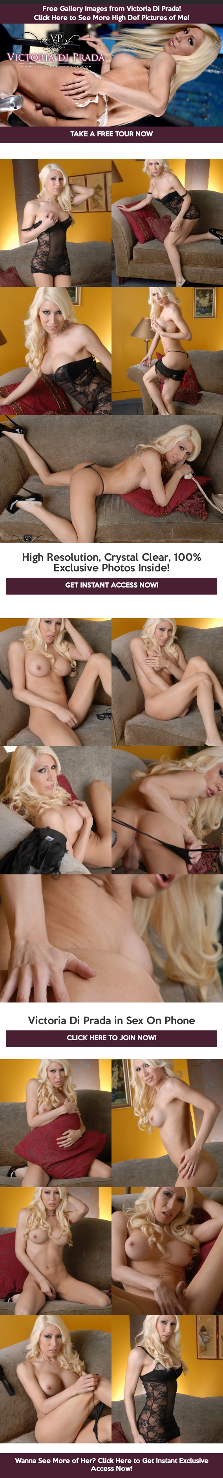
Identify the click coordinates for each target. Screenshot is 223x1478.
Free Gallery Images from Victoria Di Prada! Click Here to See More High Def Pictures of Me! (111, 13)
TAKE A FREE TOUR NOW (111, 135)
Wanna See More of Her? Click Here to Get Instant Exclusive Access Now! (111, 1465)
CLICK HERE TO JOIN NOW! (111, 1038)
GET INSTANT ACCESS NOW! (111, 586)
